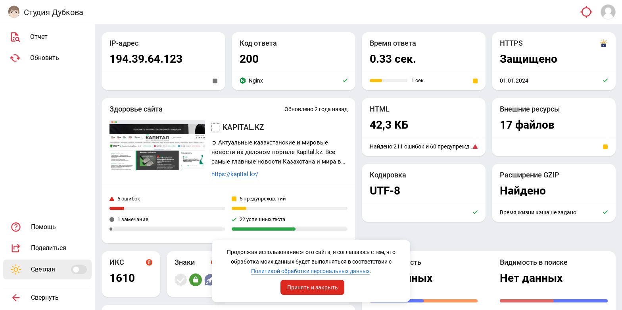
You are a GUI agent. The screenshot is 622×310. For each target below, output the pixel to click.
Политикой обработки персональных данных (310, 271)
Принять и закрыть (312, 287)
